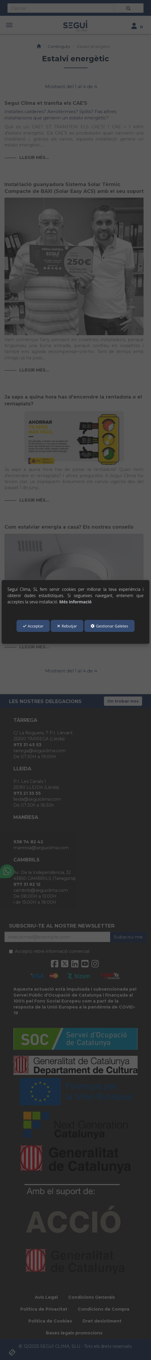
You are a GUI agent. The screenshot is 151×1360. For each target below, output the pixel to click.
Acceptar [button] (33, 626)
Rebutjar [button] (67, 626)
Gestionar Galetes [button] (109, 626)
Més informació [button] (75, 602)
